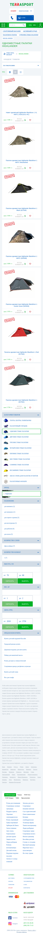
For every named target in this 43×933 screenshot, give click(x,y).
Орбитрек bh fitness (12, 825)
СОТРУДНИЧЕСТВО (29, 878)
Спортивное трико (28, 831)
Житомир (26, 772)
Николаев (13, 769)
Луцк (10, 779)
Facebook (13, 917)
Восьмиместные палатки (17, 470)
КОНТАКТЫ (27, 887)
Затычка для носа (28, 803)
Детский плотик (11, 850)
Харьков (9, 767)
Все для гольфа (9, 677)
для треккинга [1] (9, 512)
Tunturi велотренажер (29, 825)
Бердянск (32, 779)
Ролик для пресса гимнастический (15, 661)
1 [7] (5, 558)
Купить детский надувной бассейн (15, 638)
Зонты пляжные (11, 828)
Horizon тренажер (28, 836)
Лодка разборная (11, 842)
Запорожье (34, 767)
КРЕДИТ (10, 887)
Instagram (13, 923)
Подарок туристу (11, 811)
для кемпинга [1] (9, 506)
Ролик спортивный (12, 820)
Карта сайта (31, 930)
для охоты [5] (8, 534)
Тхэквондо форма (28, 822)
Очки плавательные (29, 814)
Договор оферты (21, 932)
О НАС (25, 884)
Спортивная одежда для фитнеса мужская (17, 666)
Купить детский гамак (11, 672)
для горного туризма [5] (11, 517)
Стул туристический (29, 811)
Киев (3, 767)
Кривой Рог (5, 769)
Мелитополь (17, 779)
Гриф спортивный (12, 822)
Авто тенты (10, 831)
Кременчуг (13, 777)
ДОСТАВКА (11, 878)
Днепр (21, 767)
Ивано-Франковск (22, 777)
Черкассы (18, 772)
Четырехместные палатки (17, 448)
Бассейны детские (28, 839)
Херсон (35, 769)
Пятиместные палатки (16, 453)
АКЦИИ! (13, 11)
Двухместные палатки (16, 437)
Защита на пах (10, 839)
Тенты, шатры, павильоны (17, 420)
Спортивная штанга (29, 834)
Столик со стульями (29, 842)
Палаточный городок (15, 426)
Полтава (4, 772)
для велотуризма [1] (10, 523)
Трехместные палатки (15, 442)
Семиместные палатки (16, 464)
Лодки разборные (28, 828)
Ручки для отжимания (13, 803)
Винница (28, 769)
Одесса (16, 767)
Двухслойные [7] (9, 546)
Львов (27, 767)
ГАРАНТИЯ (11, 884)
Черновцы (5, 777)
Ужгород (4, 782)
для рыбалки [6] (9, 529)
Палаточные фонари (15, 481)
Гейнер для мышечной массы (13, 655)
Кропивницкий (21, 774)
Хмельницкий (6, 774)
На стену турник (28, 853)
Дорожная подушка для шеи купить (15, 649)
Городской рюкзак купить (12, 644)
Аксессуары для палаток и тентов (20, 475)
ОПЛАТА (10, 881)
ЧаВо (17, 798)
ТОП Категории (10, 795)
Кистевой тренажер (29, 845)
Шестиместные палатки (16, 459)
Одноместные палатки (16, 431)
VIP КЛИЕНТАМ (28, 881)
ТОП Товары (9, 798)
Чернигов (11, 772)
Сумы (32, 772)
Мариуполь (21, 769)
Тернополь (32, 777)
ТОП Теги (27, 795)
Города (19, 795)
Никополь (25, 779)
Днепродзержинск (32, 774)
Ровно (13, 774)
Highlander (7, 494)
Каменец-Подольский (15, 782)
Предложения (25, 798)
